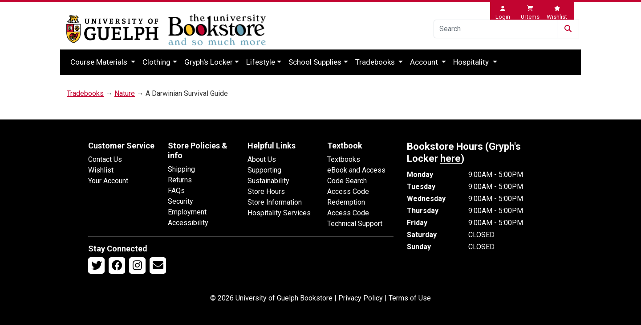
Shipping (181, 169)
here (450, 158)
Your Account (108, 181)
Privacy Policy (360, 298)
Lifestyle (260, 62)
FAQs (176, 190)
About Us (261, 159)
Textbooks (343, 159)
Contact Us (105, 159)
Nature (124, 93)
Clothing (156, 62)
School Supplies (314, 62)
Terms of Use (410, 298)
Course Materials (99, 62)
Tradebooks (376, 62)
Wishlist (101, 170)
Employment (187, 212)
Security (180, 201)
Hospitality (472, 62)
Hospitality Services (279, 213)
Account (425, 62)
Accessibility (188, 222)
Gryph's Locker (208, 62)
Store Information (274, 202)
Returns (180, 180)
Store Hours (266, 191)
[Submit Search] (568, 29)
